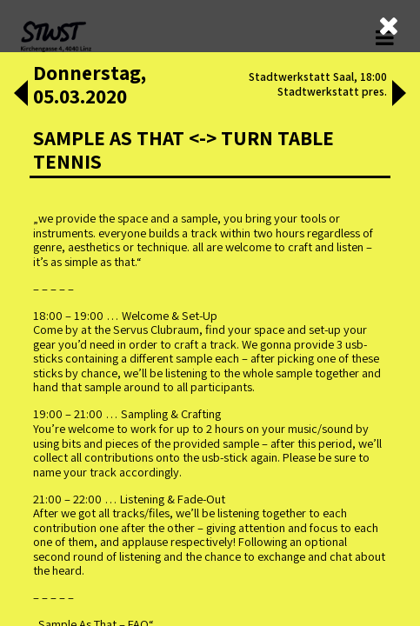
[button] (21, 95)
